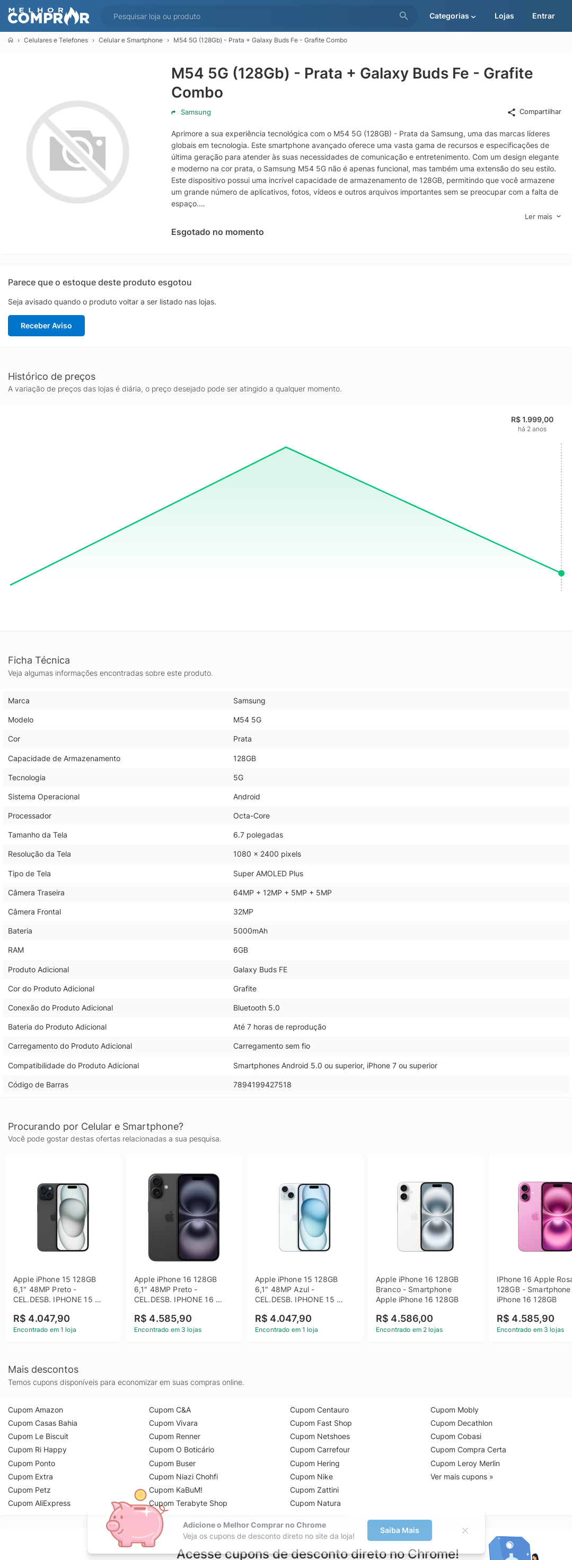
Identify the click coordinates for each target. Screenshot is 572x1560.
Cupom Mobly (454, 1409)
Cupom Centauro (319, 1409)
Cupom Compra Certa (468, 1449)
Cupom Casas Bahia (42, 1422)
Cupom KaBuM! (176, 1489)
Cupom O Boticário (181, 1449)
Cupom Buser (172, 1463)
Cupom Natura (315, 1502)
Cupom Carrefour (320, 1449)
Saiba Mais (399, 1530)
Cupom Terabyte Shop (188, 1502)
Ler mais (543, 216)
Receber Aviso (46, 325)
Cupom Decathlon (461, 1422)
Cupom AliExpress (39, 1502)
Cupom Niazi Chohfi (183, 1476)
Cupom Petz (29, 1489)
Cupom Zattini (314, 1489)
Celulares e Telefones (56, 40)
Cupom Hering (315, 1463)
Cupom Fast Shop (321, 1422)
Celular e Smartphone (131, 40)
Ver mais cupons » (462, 1476)
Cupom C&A (170, 1409)
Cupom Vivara (173, 1422)
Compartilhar (534, 112)
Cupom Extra (30, 1476)
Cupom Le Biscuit (38, 1436)
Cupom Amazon (35, 1409)
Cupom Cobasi (455, 1436)
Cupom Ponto (31, 1463)
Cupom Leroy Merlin (465, 1463)
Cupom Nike (311, 1476)
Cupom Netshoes (320, 1436)
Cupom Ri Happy (37, 1449)
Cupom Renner (174, 1436)
